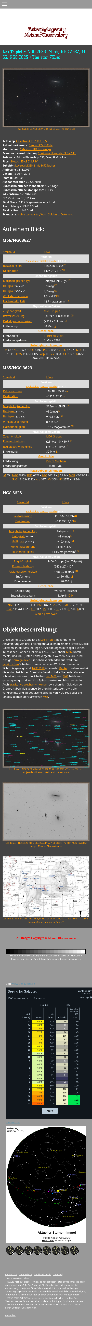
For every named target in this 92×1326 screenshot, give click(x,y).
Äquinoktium (32, 260)
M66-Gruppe (52, 311)
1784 (70, 595)
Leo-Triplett (48, 640)
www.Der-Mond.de (23, 984)
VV (52, 354)
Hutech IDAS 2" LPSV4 (25, 161)
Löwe (47, 252)
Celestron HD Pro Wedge (35, 149)
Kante (63, 668)
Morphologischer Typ (16, 281)
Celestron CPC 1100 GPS (31, 141)
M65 (65, 676)
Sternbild (9, 252)
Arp (42, 354)
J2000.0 (44, 260)
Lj (55, 326)
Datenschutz (25, 1274)
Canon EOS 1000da (40, 145)
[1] (64, 265)
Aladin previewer (46, 614)
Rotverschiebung (13, 316)
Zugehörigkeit (12, 311)
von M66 (51, 676)
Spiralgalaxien (21, 660)
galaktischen (11, 664)
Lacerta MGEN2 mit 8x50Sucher (35, 165)
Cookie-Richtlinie (42, 1274)
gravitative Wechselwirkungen (28, 684)
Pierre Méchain (53, 335)
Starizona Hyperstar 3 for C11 (57, 153)
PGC (45, 350)
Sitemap (57, 1274)
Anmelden (10, 1315)
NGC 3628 (38, 668)
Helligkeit (9, 286)
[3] (55, 285)
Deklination (10, 271)
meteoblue (13, 1122)
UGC (31, 350)
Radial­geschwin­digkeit (17, 321)
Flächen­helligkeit (14, 301)
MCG (79, 350)
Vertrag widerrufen (18, 1277)
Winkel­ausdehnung (15, 296)
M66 (69, 652)
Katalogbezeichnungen (46, 345)
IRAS (19, 354)
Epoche (53, 260)
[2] (70, 280)
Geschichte (46, 331)
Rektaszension (12, 266)
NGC (16, 350)
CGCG (62, 350)
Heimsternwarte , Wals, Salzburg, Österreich (46, 214)
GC (65, 354)
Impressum (11, 1274)
